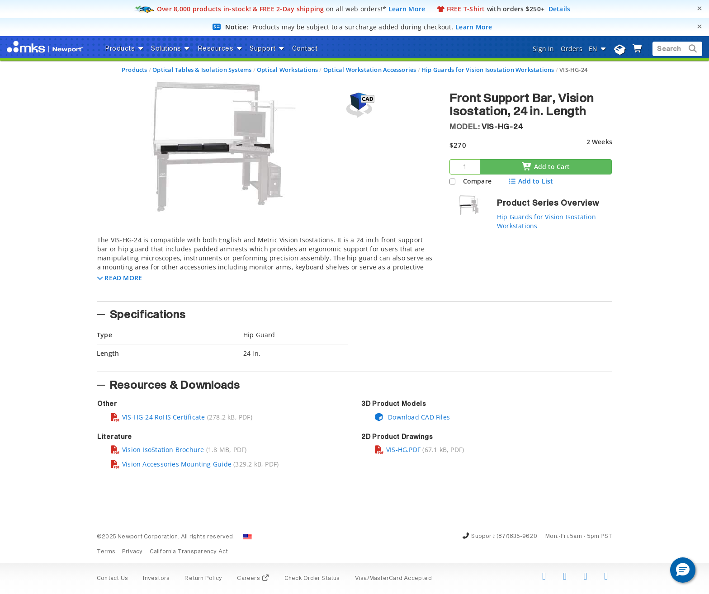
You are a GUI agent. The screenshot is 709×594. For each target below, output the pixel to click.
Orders (571, 48)
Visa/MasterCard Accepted (393, 578)
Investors (156, 578)
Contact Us (112, 578)
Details (559, 9)
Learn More (406, 9)
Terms (106, 552)
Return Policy (203, 578)
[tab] (266, 266)
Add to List (530, 181)
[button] (119, 277)
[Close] (699, 8)
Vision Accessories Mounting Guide (171, 464)
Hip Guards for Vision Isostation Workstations (487, 70)
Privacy (132, 552)
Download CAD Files (412, 417)
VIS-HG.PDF (397, 449)
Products (134, 70)
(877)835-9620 (516, 536)
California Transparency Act (189, 552)
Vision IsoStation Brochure (157, 449)
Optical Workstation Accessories (369, 70)
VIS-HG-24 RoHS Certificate (157, 417)
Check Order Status (312, 578)
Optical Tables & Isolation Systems (201, 70)
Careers (253, 578)
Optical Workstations (287, 70)
